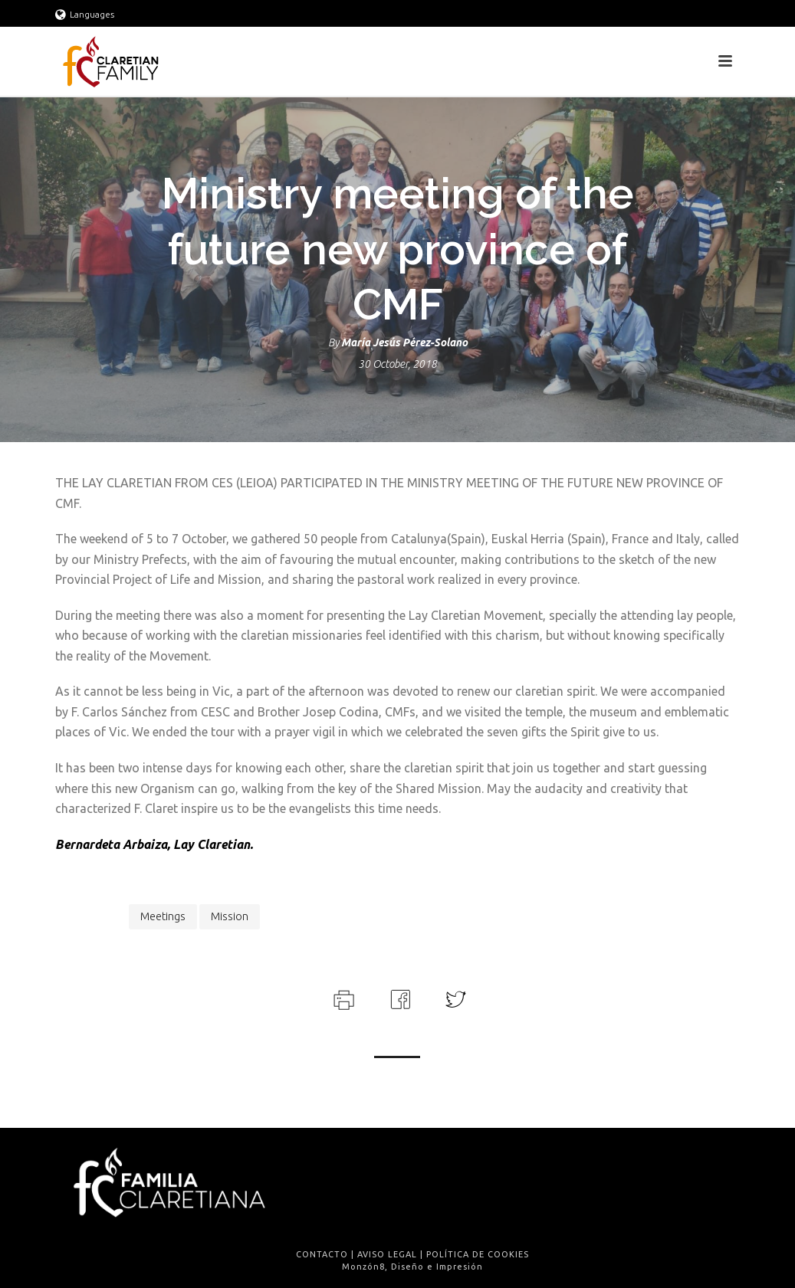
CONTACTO (322, 1254)
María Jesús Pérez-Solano (404, 342)
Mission (229, 916)
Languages (84, 14)
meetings (163, 916)
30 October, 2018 (397, 364)
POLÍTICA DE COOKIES (477, 1254)
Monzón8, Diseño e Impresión (412, 1266)
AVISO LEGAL (387, 1254)
